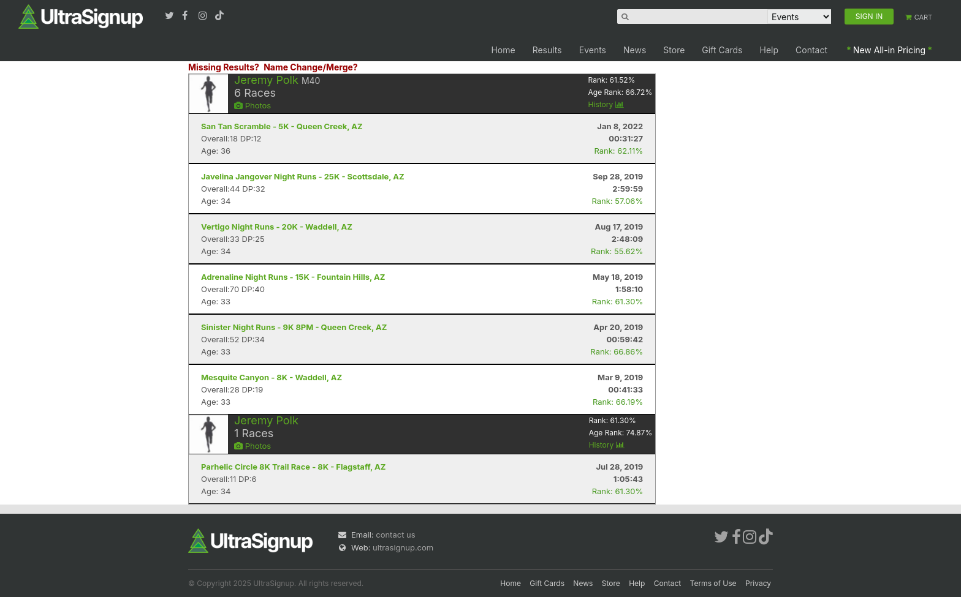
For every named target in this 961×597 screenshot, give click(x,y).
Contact (811, 50)
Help (769, 50)
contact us (395, 534)
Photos (252, 105)
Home (503, 50)
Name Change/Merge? (311, 67)
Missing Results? (223, 67)
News (634, 50)
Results (547, 50)
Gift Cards (722, 50)
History (606, 104)
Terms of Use (713, 583)
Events (592, 50)
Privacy (758, 583)
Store (674, 50)
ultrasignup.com (403, 547)
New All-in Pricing (889, 50)
